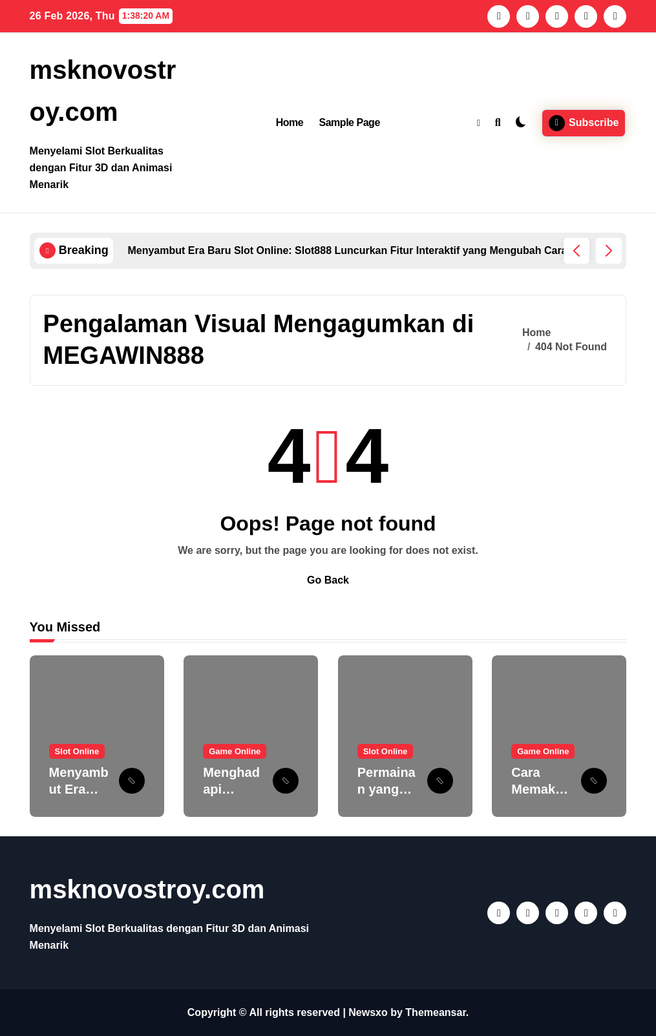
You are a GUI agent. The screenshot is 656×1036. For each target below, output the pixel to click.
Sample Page (349, 122)
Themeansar (435, 1012)
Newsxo (367, 1012)
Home (290, 122)
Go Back (328, 580)
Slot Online (77, 751)
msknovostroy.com (147, 889)
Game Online (234, 751)
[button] (609, 251)
